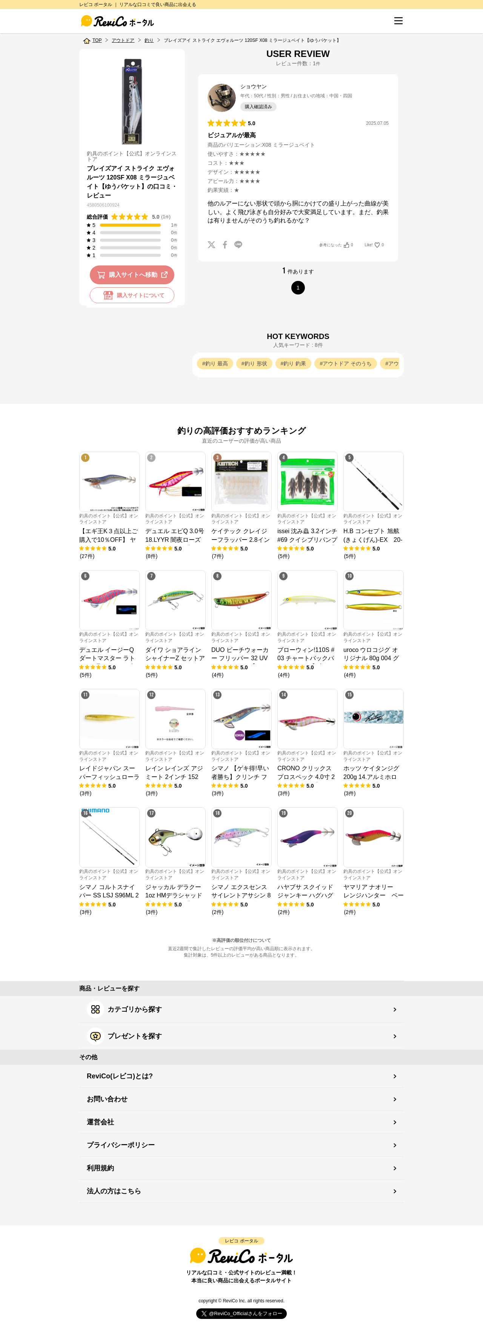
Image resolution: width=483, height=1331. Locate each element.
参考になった (336, 245)
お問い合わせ (107, 1099)
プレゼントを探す (124, 1036)
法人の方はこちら (114, 1191)
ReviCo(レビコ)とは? (120, 1076)
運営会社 (100, 1122)
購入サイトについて (132, 295)
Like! (374, 245)
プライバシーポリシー (121, 1145)
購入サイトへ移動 (133, 275)
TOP (97, 40)
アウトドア (123, 40)
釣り (149, 40)
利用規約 (100, 1168)
